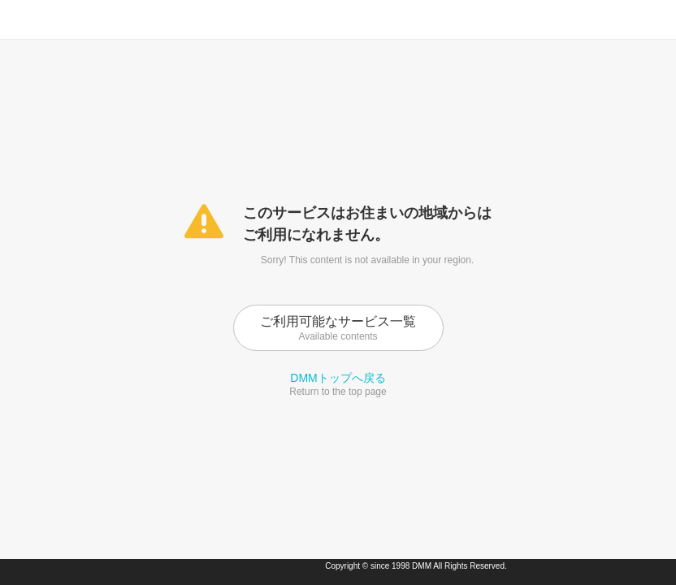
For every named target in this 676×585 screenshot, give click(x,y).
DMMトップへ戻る (337, 377)
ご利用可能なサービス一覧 (338, 328)
